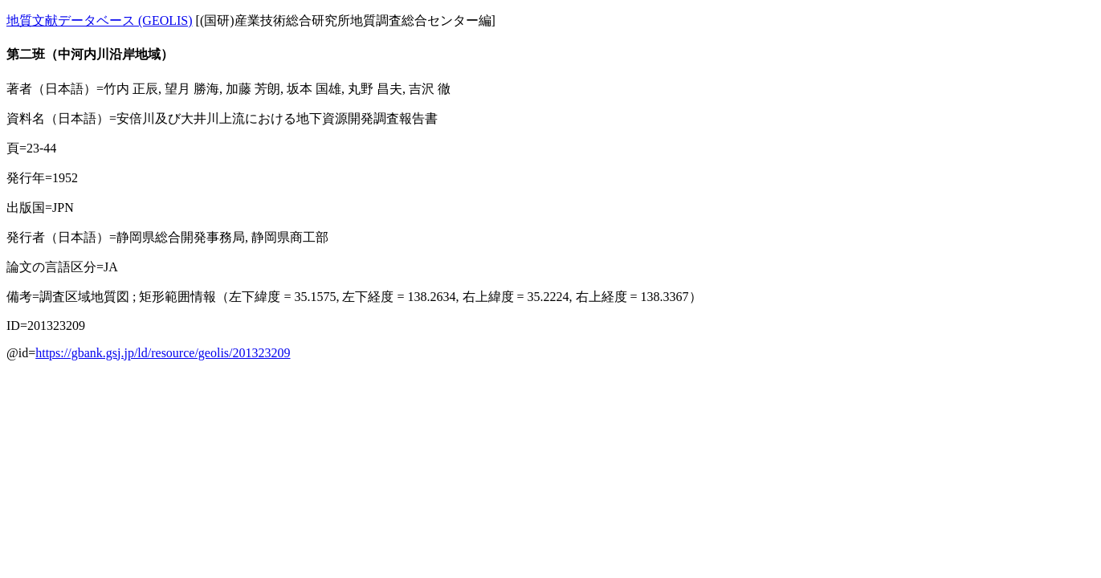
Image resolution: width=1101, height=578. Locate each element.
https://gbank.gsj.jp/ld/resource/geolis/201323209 (162, 353)
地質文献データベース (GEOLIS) (99, 20)
